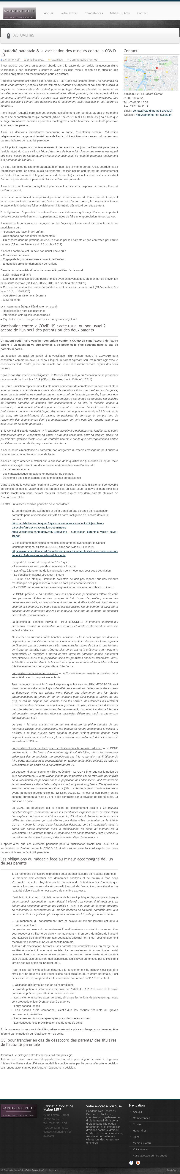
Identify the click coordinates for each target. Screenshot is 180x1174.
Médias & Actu (142, 1143)
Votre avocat (140, 1149)
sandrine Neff (11, 59)
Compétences (141, 1118)
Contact (138, 1124)
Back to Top (171, 1170)
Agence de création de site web (45, 1170)
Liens (136, 1136)
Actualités (57, 59)
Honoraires (139, 1130)
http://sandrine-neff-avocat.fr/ (154, 114)
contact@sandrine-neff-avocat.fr (153, 110)
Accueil (137, 1111)
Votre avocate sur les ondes (150, 1155)
